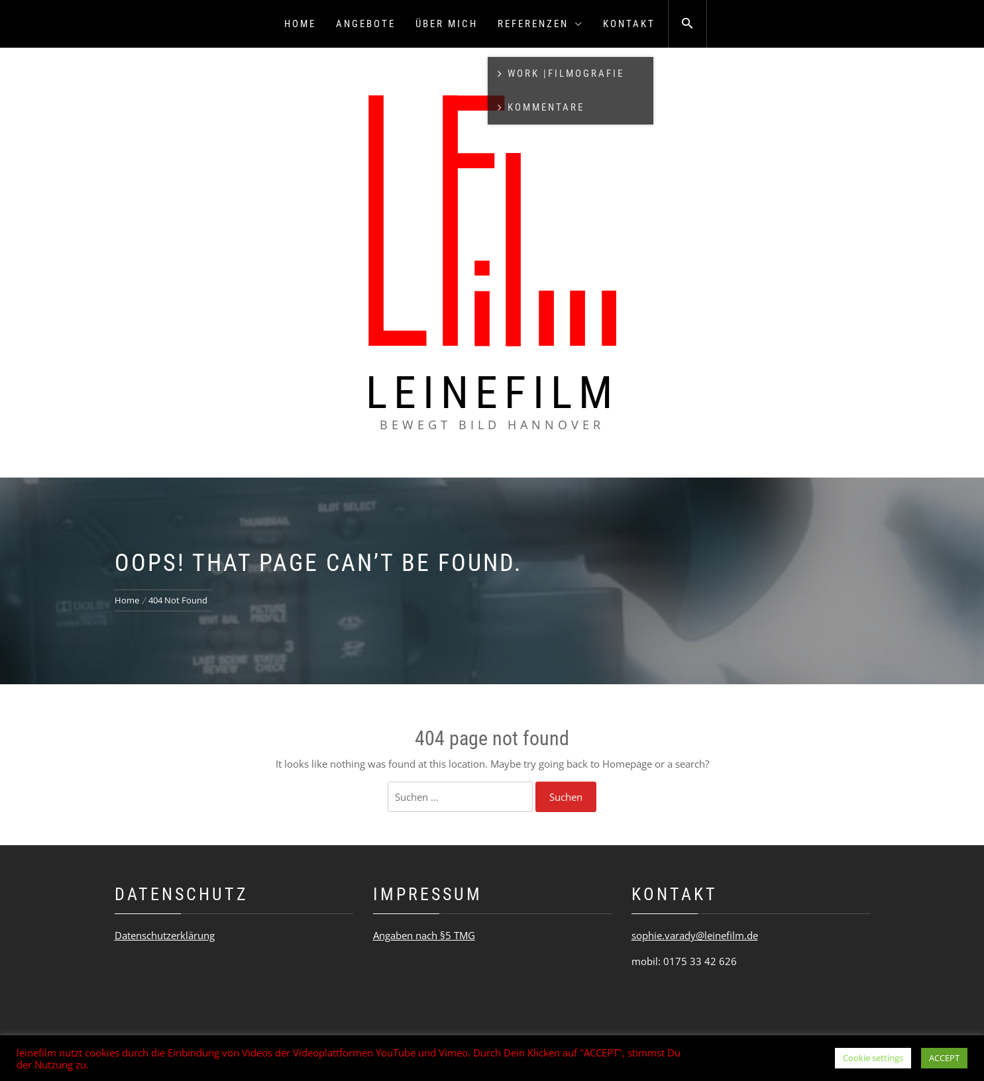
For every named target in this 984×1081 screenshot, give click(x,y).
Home (300, 24)
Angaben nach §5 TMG (424, 935)
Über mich (446, 24)
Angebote (366, 24)
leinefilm (492, 392)
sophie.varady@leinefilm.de (694, 935)
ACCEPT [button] (944, 1058)
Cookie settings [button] (873, 1058)
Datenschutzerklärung (165, 935)
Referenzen (540, 24)
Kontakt (629, 24)
